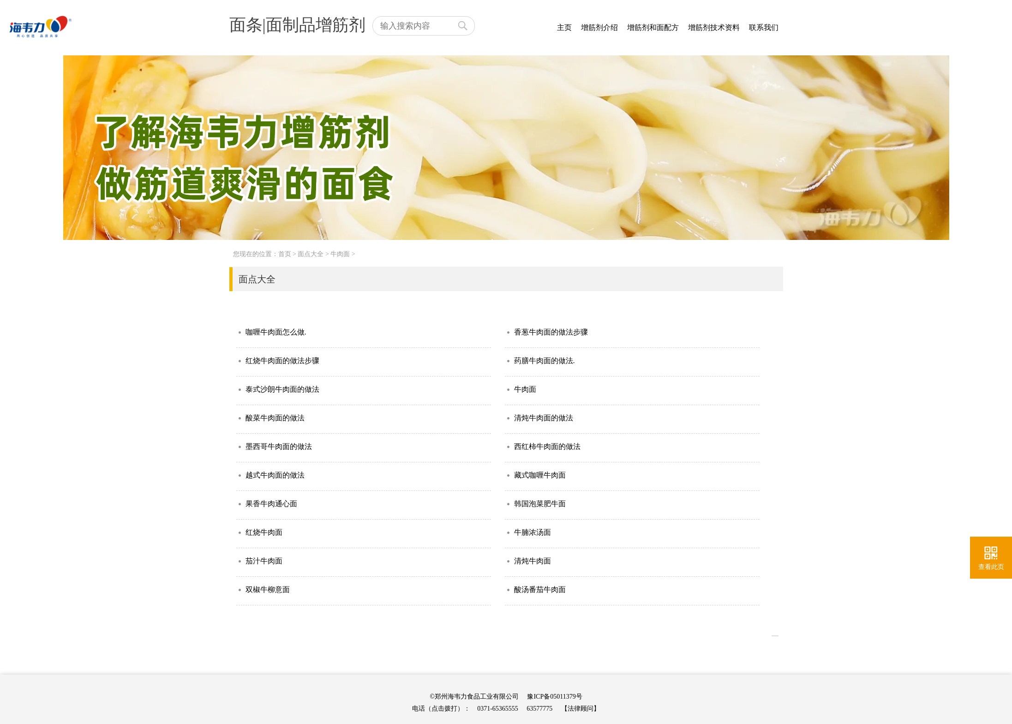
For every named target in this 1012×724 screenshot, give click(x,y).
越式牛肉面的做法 (275, 475)
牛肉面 (340, 254)
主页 (564, 27)
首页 (284, 254)
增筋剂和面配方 (653, 27)
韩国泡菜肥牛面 (540, 504)
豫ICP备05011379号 (554, 696)
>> (775, 635)
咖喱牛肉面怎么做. (276, 332)
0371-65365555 (497, 708)
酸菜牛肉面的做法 (275, 418)
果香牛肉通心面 (271, 504)
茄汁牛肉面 (264, 561)
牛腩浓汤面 (532, 532)
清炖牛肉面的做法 (543, 418)
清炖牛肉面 (532, 561)
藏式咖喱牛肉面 (540, 475)
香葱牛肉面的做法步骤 (551, 332)
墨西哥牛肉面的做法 (279, 446)
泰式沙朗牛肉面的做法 (282, 389)
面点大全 (310, 254)
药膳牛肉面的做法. (544, 361)
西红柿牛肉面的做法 (547, 446)
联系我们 (763, 27)
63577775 (539, 708)
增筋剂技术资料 (714, 27)
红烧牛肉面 (264, 532)
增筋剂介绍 (599, 27)
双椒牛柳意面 (268, 589)
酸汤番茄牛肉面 (540, 589)
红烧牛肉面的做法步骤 (282, 361)
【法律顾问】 (580, 708)
